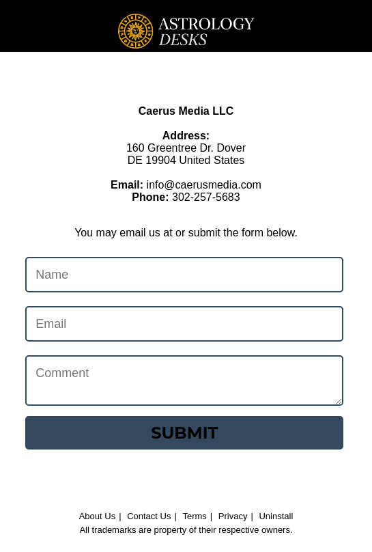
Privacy (233, 516)
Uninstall (276, 516)
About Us (97, 516)
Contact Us (149, 516)
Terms (194, 516)
